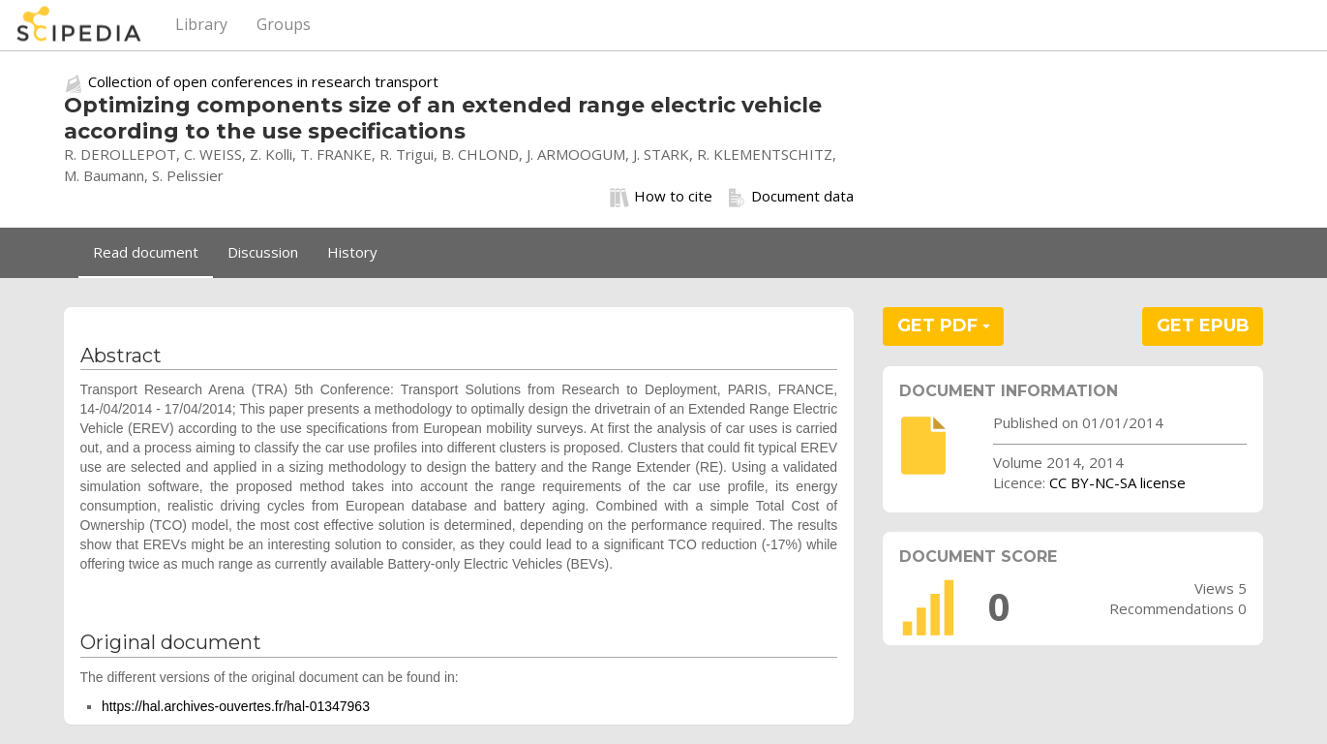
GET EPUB (1203, 325)
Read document (145, 252)
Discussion (262, 252)
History (352, 252)
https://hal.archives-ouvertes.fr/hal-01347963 (236, 706)
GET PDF (943, 325)
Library (201, 24)
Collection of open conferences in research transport (263, 81)
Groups (283, 24)
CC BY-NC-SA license (1117, 482)
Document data (790, 196)
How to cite (661, 196)
